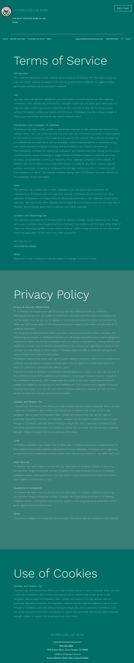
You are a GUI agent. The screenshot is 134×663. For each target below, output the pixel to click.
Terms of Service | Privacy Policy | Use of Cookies (67, 658)
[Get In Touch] (122, 8)
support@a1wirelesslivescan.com (89, 39)
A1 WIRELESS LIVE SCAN (31, 10)
